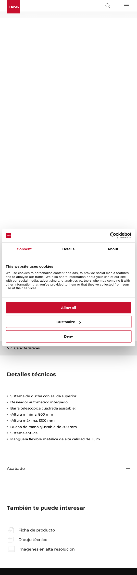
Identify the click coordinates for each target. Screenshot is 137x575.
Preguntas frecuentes (24, 478)
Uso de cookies (97, 558)
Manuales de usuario (85, 478)
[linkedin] (86, 528)
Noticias (13, 502)
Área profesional (81, 485)
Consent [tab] (24, 249)
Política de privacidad (65, 558)
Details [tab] (68, 249)
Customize (68, 322)
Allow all (68, 308)
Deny (68, 336)
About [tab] (113, 249)
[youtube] (74, 528)
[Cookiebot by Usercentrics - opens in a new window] (109, 235)
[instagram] (62, 528)
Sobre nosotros (19, 509)
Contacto (14, 516)
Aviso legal (35, 558)
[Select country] (116, 5)
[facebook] (50, 528)
